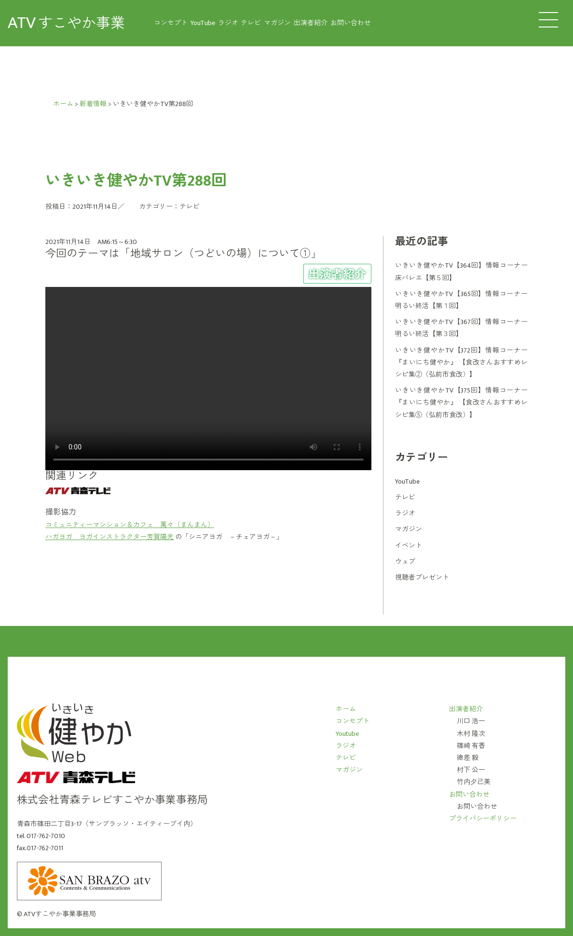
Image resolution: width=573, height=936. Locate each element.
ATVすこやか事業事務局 (60, 914)
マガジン (277, 22)
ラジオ (228, 22)
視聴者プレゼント (422, 577)
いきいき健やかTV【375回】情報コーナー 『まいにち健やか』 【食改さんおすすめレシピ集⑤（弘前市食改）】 (461, 402)
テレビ (251, 22)
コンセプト (171, 22)
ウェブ (405, 561)
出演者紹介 (310, 22)
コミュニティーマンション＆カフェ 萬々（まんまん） (129, 524)
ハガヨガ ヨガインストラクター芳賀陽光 (109, 537)
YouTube (203, 22)
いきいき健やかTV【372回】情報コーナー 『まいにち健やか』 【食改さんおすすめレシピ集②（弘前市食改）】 (461, 362)
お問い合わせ (350, 22)
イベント (408, 545)
